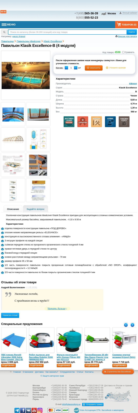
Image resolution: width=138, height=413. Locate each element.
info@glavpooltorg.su (71, 404)
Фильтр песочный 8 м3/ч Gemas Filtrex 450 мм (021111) (68, 357)
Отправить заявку (93, 404)
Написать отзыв (10, 315)
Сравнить (128, 52)
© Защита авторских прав (52, 376)
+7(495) (86, 13)
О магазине (28, 372)
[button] (75, 67)
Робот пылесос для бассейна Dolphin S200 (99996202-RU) (41, 357)
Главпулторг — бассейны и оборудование (17, 386)
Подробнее (8, 365)
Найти (132, 32)
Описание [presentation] (13, 209)
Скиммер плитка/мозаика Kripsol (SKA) (123, 356)
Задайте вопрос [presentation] (35, 209)
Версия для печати (127, 36)
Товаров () (126, 24)
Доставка (39, 372)
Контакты (89, 372)
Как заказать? (51, 372)
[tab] (13, 208)
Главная (17, 372)
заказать (93, 68)
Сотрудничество (67, 372)
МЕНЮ (9, 24)
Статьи (80, 372)
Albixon (133, 83)
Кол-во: (59, 67)
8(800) (87, 17)
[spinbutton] (71, 67)
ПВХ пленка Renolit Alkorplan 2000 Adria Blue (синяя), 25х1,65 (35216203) (12, 358)
